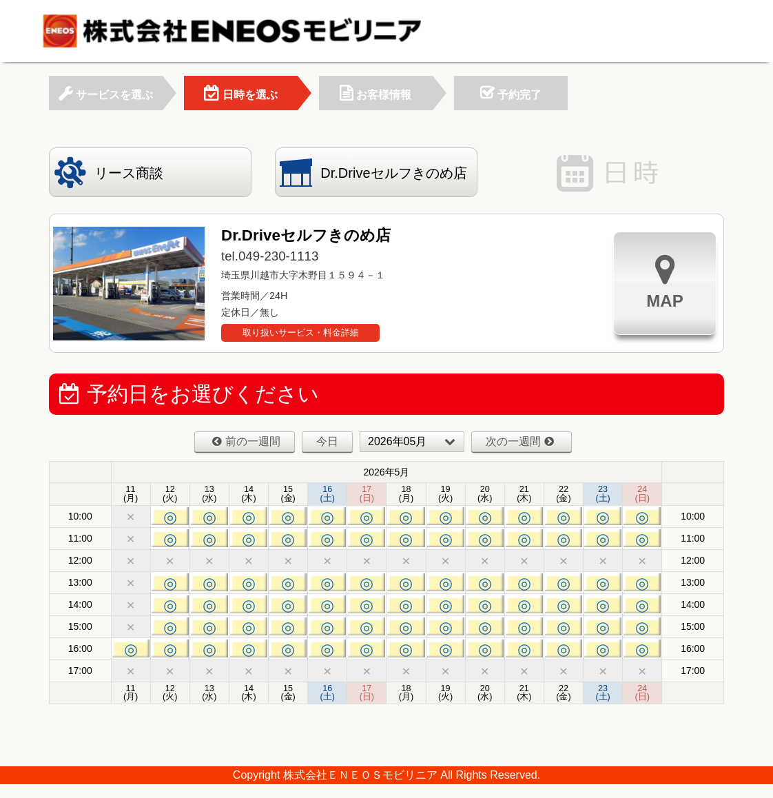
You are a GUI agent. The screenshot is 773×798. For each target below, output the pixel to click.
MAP (664, 281)
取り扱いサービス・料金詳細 (301, 332)
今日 (327, 441)
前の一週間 (246, 441)
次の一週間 (520, 441)
